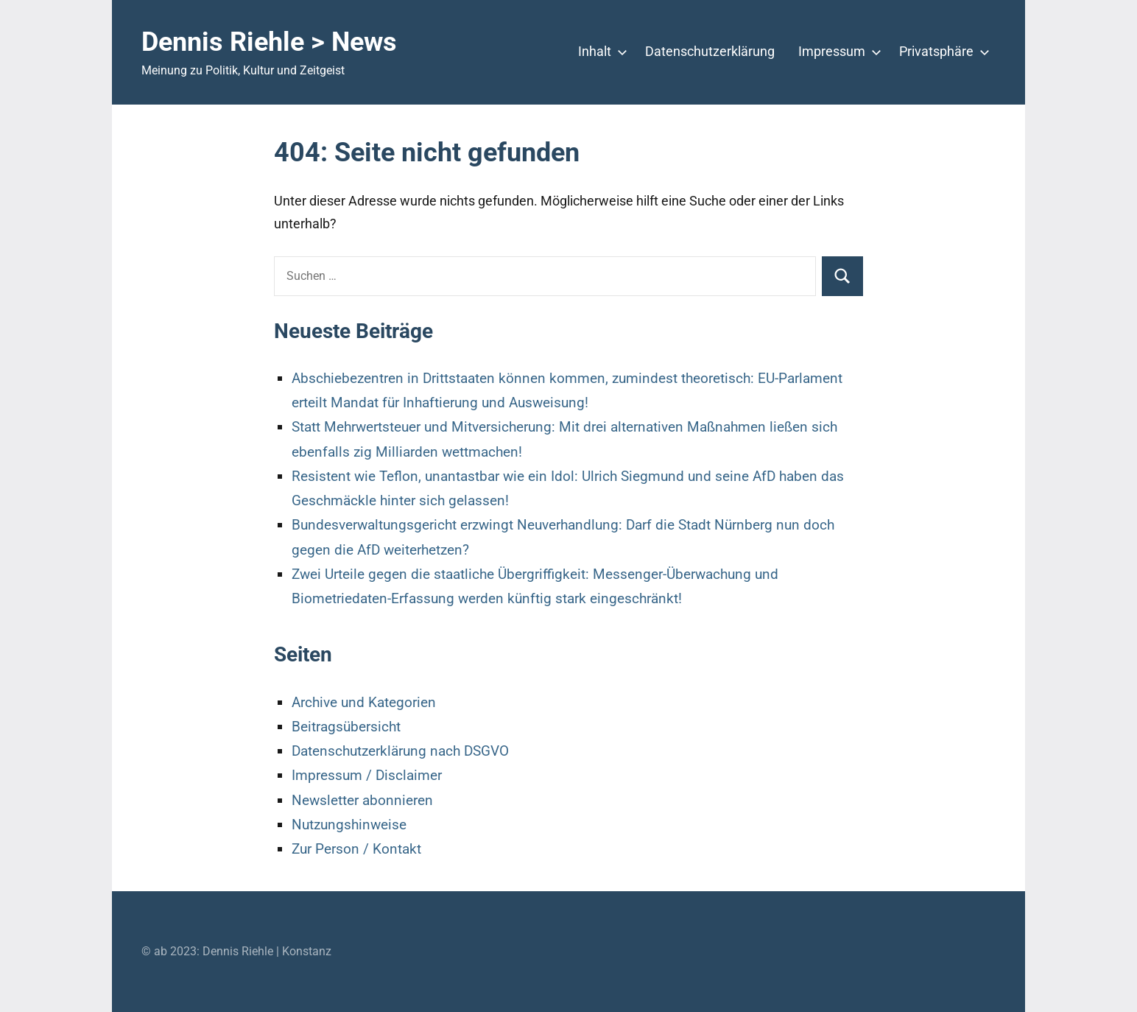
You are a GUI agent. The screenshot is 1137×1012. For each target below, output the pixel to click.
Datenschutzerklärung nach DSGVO (400, 750)
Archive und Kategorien (364, 702)
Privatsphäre (941, 51)
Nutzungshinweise (349, 824)
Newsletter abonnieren (362, 800)
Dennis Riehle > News (269, 42)
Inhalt (600, 51)
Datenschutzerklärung (710, 51)
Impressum (837, 51)
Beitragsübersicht (346, 726)
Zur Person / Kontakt (356, 848)
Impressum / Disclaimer (367, 775)
